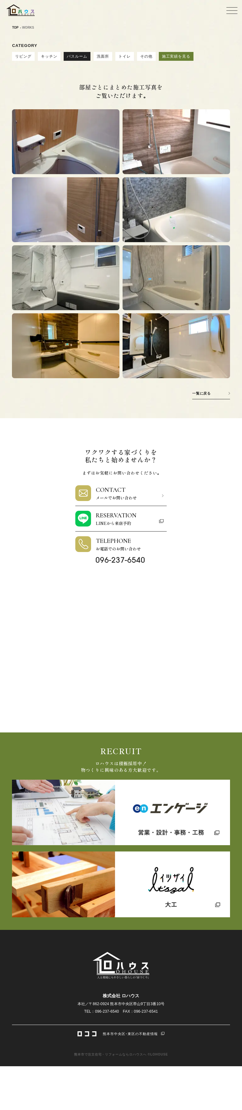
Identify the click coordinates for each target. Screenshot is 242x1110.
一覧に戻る (201, 393)
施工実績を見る (176, 56)
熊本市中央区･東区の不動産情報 (121, 1033)
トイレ (124, 56)
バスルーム (77, 56)
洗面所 (103, 56)
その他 (146, 56)
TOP (15, 27)
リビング (23, 56)
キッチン (49, 56)
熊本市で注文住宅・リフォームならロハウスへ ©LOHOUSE (121, 1054)
